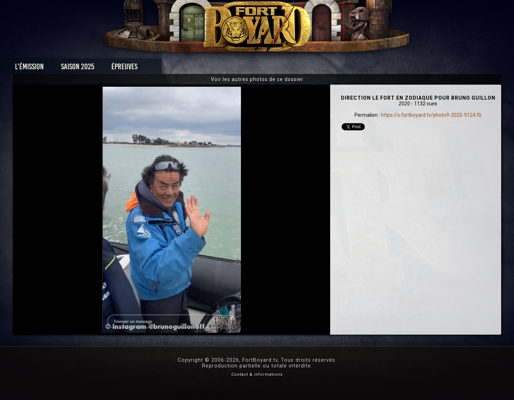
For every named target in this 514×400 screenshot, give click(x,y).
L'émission (97, 68)
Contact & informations (257, 374)
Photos (232, 68)
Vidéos (268, 68)
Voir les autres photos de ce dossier (257, 79)
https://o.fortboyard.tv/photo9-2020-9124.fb (431, 115)
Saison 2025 (145, 68)
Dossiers (306, 68)
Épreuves (192, 68)
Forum (345, 68)
